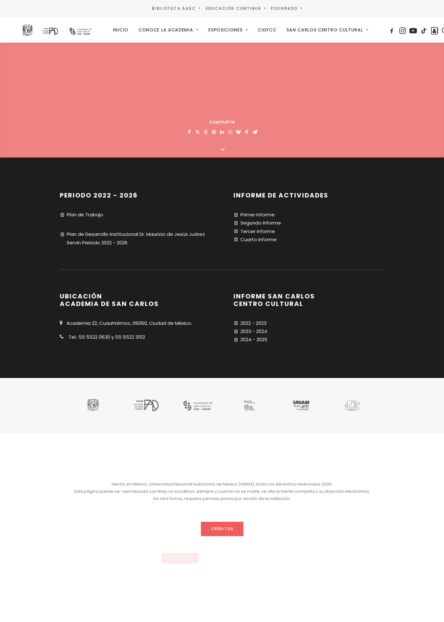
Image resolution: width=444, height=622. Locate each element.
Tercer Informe (257, 228)
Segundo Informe (260, 220)
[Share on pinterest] (214, 129)
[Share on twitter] (197, 129)
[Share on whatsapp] (230, 129)
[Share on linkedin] (222, 129)
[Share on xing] (246, 129)
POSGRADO (286, 8)
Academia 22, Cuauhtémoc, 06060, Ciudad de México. (129, 320)
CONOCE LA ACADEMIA (187, 28)
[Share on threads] (206, 129)
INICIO (139, 28)
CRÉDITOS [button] (222, 525)
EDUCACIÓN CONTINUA (236, 8)
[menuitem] (177, 8)
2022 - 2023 (253, 320)
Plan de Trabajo (85, 211)
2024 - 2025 (253, 336)
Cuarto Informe (258, 236)
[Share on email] (255, 129)
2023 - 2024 (253, 328)
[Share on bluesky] (238, 129)
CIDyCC (286, 28)
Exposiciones (247, 28)
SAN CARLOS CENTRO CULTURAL (346, 28)
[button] (411, 28)
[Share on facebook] (189, 129)
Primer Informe (257, 211)
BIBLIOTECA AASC (176, 8)
